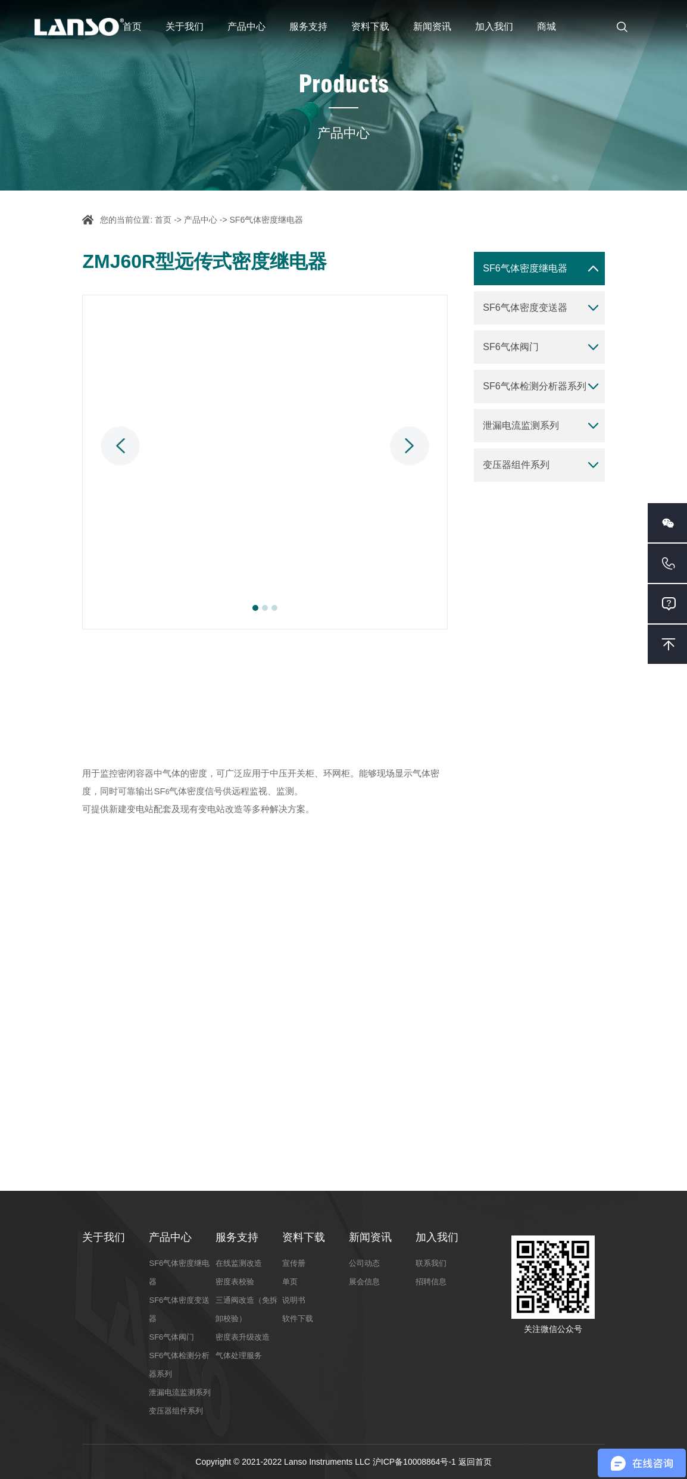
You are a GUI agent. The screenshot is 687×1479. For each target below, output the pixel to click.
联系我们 (431, 1263)
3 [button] (274, 608)
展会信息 (364, 1281)
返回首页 (475, 1461)
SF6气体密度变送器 (525, 307)
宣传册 (293, 1263)
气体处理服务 (239, 1355)
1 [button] (255, 608)
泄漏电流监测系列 (521, 425)
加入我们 (494, 26)
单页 (290, 1281)
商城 (546, 26)
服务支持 (308, 26)
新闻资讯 (432, 26)
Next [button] (409, 446)
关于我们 (184, 26)
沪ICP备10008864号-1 (415, 1461)
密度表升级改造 (243, 1337)
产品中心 (246, 26)
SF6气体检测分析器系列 (534, 386)
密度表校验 (235, 1281)
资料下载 (370, 26)
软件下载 (297, 1318)
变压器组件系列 (516, 465)
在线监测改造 (239, 1263)
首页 (132, 26)
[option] (265, 462)
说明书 (293, 1300)
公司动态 (364, 1263)
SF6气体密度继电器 (267, 219)
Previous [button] (120, 446)
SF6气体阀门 (510, 347)
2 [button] (265, 608)
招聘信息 (431, 1281)
